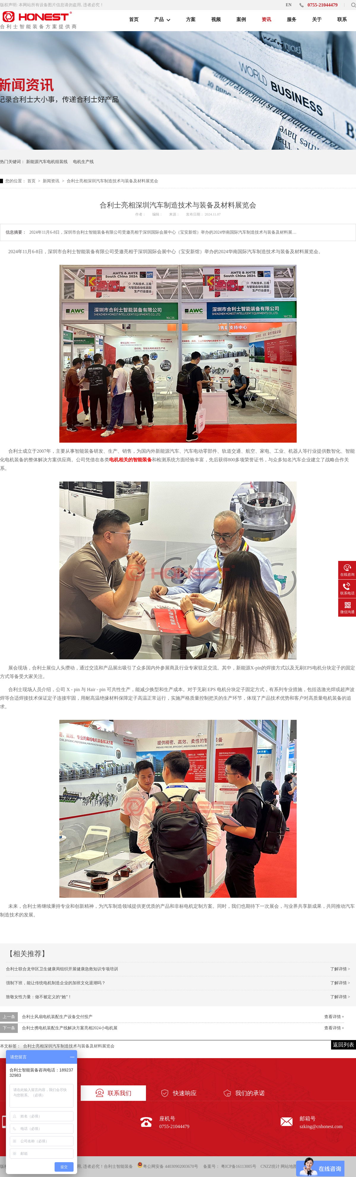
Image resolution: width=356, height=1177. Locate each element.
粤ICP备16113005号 (238, 1166)
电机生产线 (83, 162)
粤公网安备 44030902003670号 (167, 1165)
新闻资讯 (52, 181)
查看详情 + (334, 1017)
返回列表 (343, 1045)
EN (288, 5)
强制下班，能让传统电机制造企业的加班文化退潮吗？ (56, 983)
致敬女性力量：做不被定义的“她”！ (39, 997)
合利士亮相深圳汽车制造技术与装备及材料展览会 (112, 181)
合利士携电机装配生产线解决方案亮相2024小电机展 (69, 1028)
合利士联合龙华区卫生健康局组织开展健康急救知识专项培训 (62, 969)
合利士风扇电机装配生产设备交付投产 (57, 1017)
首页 (32, 181)
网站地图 (289, 1166)
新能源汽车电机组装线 (47, 162)
